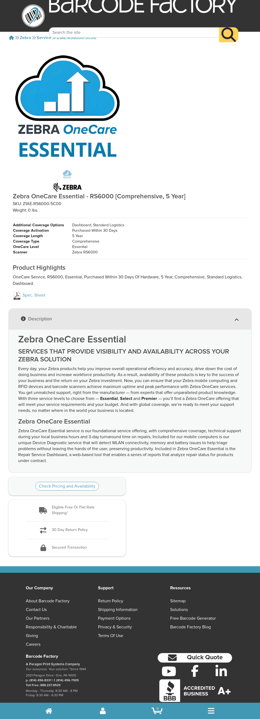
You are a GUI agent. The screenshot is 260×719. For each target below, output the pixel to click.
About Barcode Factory (47, 585)
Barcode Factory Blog (190, 611)
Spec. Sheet (29, 279)
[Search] (228, 27)
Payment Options (114, 602)
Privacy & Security (115, 611)
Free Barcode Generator (193, 602)
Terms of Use (110, 619)
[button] (67, 494)
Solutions (179, 593)
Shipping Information (118, 593)
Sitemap (178, 585)
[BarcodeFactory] (33, 15)
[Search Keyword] (134, 25)
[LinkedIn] (221, 654)
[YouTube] (168, 654)
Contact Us (36, 593)
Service (44, 38)
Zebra (25, 38)
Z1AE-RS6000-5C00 (76, 38)
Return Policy (110, 585)
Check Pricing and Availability (67, 470)
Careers (33, 628)
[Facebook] (195, 654)
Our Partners (37, 602)
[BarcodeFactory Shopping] (157, 711)
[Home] (11, 38)
